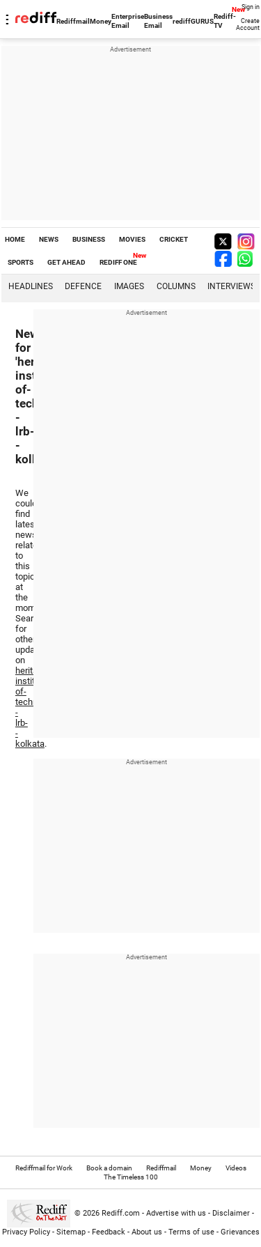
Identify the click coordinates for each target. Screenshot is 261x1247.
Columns (176, 286)
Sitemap (71, 1232)
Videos (236, 1167)
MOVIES (132, 239)
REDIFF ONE (118, 262)
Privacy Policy (26, 1232)
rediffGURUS (193, 21)
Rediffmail (73, 21)
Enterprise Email (127, 21)
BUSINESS (88, 239)
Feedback (108, 1232)
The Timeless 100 (131, 1177)
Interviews (231, 286)
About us (147, 1232)
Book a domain (109, 1167)
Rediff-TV (225, 21)
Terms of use (191, 1232)
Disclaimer (231, 1213)
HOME (15, 239)
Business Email (158, 21)
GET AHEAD (66, 262)
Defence (83, 286)
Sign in (251, 6)
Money (100, 21)
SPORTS (20, 262)
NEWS (48, 239)
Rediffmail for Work (43, 1167)
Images (129, 286)
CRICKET (173, 239)
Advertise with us (176, 1213)
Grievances (240, 1232)
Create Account (248, 24)
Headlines (30, 286)
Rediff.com (121, 1213)
